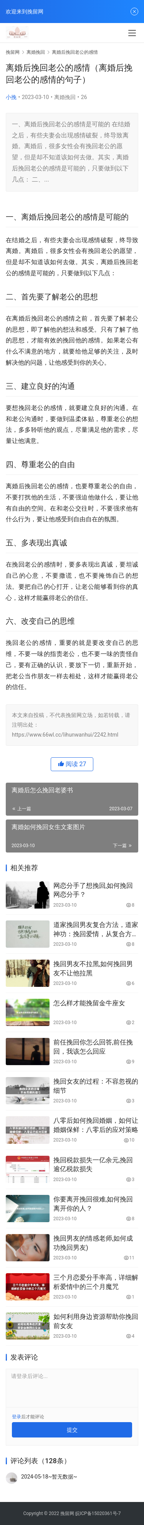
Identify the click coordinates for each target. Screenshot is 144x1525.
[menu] (132, 33)
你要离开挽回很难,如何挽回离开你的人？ (93, 1203)
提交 (72, 1430)
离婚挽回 (65, 97)
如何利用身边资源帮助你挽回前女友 (95, 1321)
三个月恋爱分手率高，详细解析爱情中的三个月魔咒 (95, 1282)
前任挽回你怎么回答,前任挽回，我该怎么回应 (93, 1046)
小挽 (11, 97)
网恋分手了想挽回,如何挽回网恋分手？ (93, 890)
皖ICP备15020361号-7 (98, 1513)
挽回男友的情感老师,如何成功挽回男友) (93, 1242)
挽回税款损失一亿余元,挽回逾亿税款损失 (93, 1164)
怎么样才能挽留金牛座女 (89, 1003)
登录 (16, 1416)
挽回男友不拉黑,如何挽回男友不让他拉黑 (93, 968)
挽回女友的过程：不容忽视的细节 (95, 1085)
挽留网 (13, 52)
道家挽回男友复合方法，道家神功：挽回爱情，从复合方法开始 (95, 930)
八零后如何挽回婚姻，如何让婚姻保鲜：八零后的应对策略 (95, 1125)
